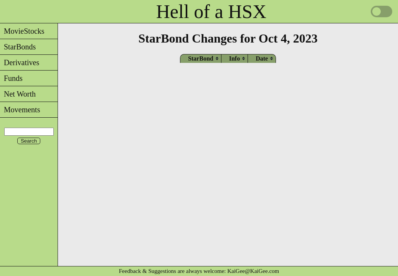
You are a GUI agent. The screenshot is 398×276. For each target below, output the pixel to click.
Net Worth (18, 94)
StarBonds (18, 47)
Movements (20, 109)
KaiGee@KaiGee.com (253, 271)
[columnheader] (200, 58)
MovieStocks (22, 31)
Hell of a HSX (211, 11)
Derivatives (19, 62)
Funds (11, 78)
